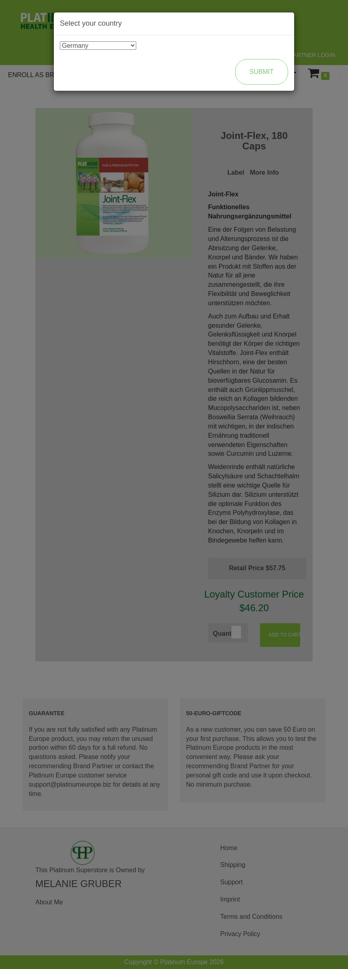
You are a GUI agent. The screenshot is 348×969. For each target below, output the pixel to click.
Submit (262, 71)
